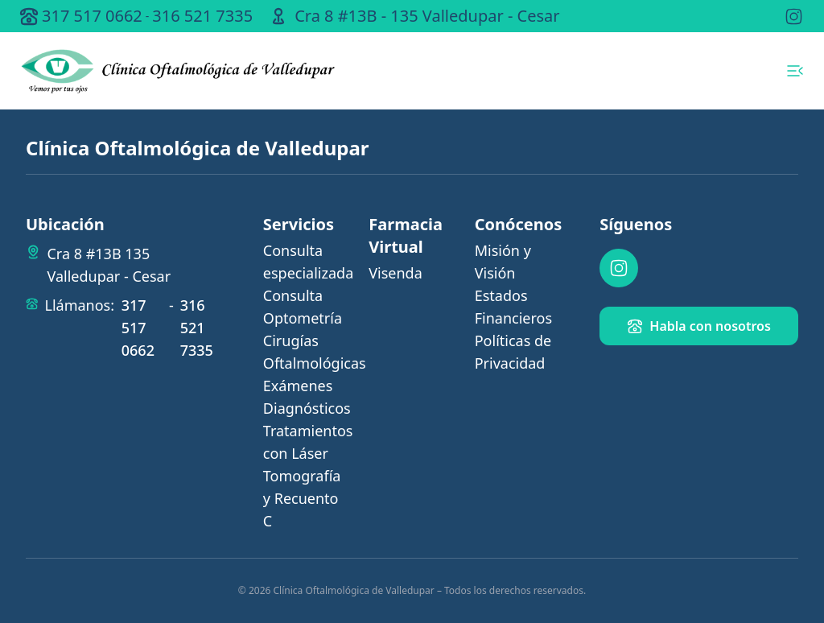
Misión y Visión (503, 262)
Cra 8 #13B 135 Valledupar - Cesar (109, 265)
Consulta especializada (306, 262)
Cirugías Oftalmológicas (306, 352)
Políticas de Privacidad (513, 352)
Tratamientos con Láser (306, 442)
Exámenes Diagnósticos (306, 397)
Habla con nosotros (699, 326)
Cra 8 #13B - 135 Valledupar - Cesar (427, 16)
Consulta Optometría (302, 307)
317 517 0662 (92, 16)
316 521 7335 (202, 16)
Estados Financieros (513, 307)
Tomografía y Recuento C (302, 498)
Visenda (395, 273)
